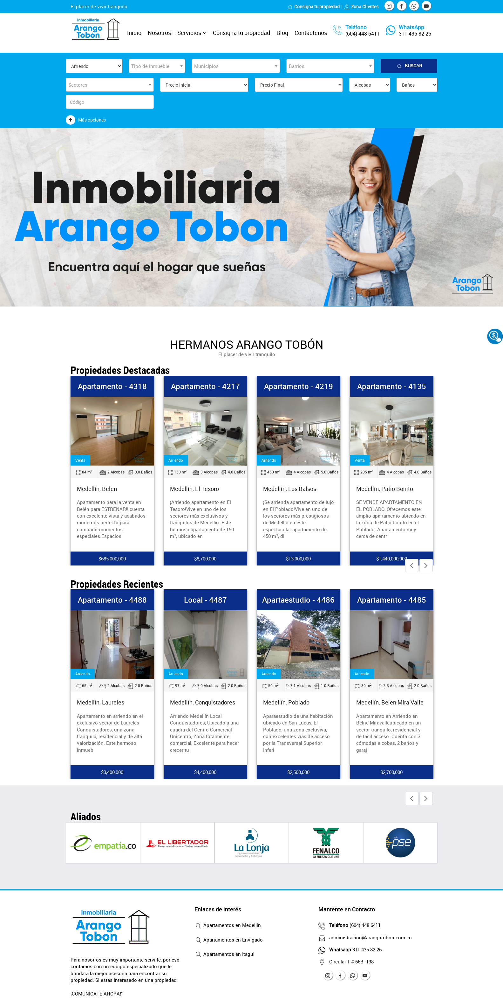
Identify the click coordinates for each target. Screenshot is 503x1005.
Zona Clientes (361, 6)
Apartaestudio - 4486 (298, 600)
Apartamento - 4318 (112, 386)
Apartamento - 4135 (391, 386)
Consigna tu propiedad (313, 6)
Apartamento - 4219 (298, 386)
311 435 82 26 (415, 33)
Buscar (409, 66)
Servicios (189, 32)
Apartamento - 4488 (112, 600)
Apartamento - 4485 (391, 600)
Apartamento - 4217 (205, 386)
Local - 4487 (205, 600)
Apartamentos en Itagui (224, 954)
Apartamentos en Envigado (228, 940)
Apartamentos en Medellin (227, 925)
